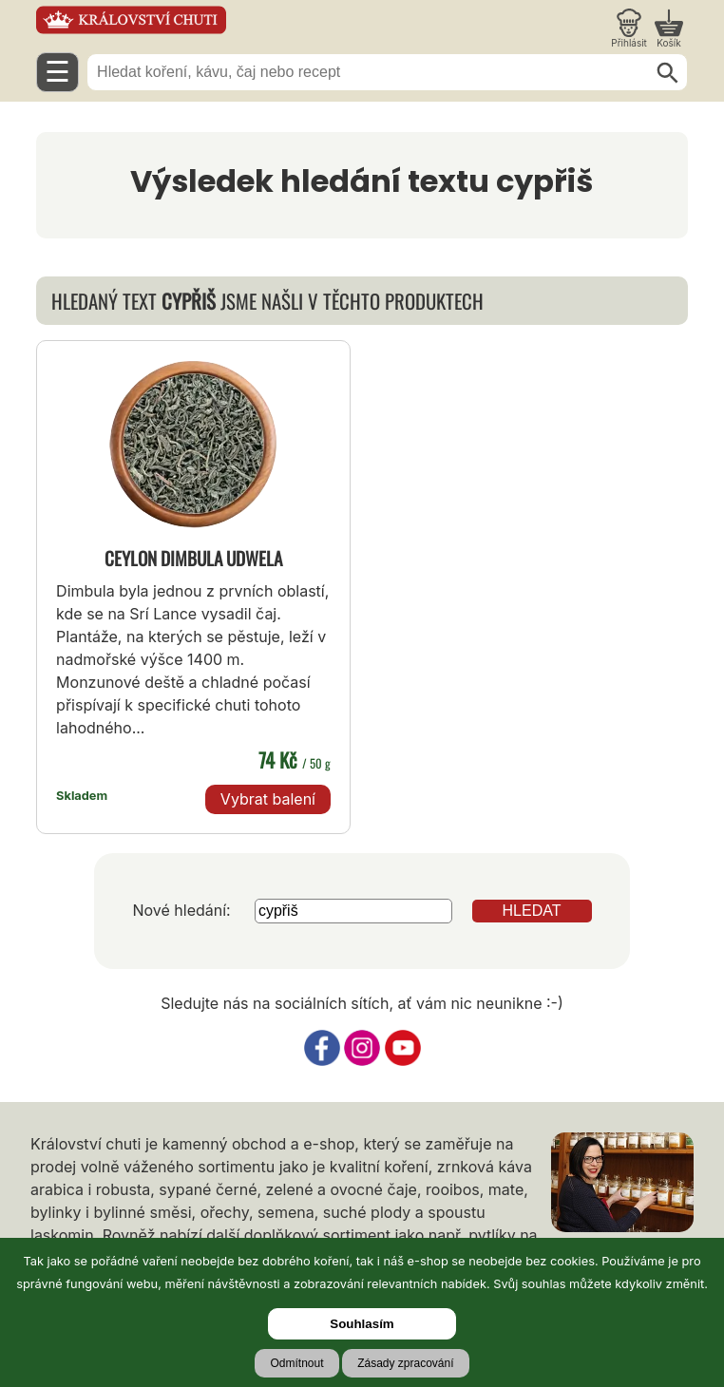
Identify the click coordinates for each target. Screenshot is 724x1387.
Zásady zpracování (405, 1363)
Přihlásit (629, 42)
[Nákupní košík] (669, 28)
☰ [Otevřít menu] (57, 71)
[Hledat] (668, 73)
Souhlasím (361, 1324)
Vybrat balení (267, 798)
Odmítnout (296, 1363)
